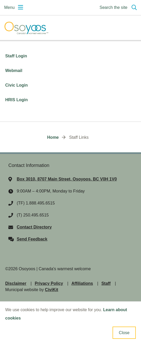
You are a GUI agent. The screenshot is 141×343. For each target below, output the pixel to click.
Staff (106, 283)
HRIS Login (16, 100)
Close (124, 332)
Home (53, 137)
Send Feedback (32, 239)
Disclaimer (15, 283)
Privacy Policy (49, 283)
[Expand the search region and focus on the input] (117, 7)
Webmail (14, 70)
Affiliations (82, 283)
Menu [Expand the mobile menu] (9, 7)
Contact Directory (34, 227)
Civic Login (17, 85)
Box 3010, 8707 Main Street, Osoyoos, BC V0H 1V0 (67, 179)
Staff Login (16, 56)
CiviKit (51, 289)
